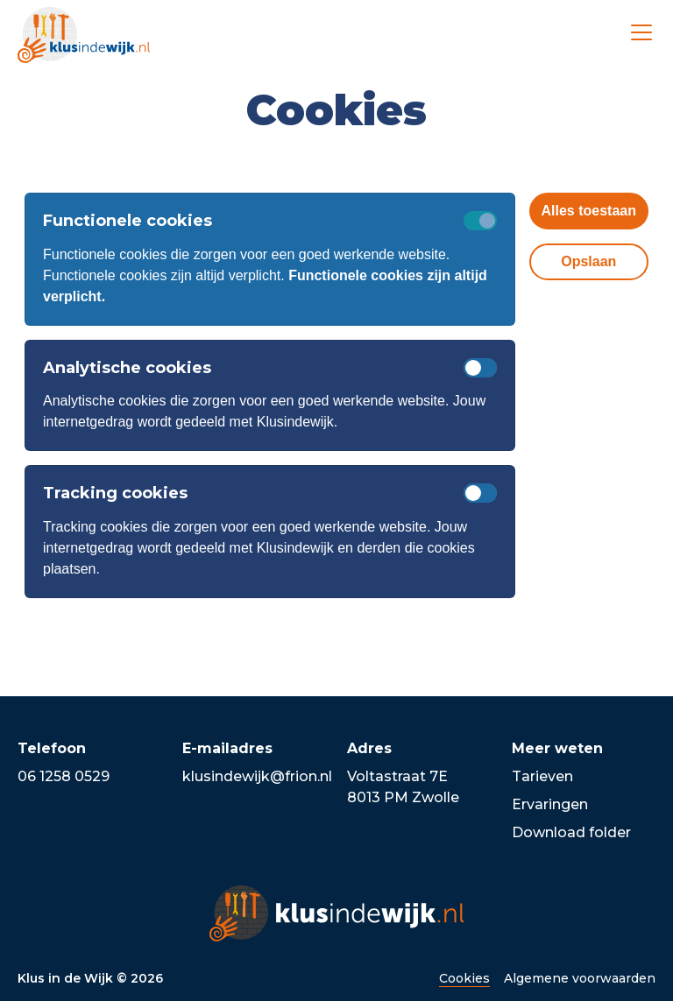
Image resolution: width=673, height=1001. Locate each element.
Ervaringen (550, 804)
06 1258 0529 (64, 776)
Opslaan (588, 261)
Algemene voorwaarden (579, 978)
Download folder (571, 832)
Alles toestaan (589, 210)
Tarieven (542, 776)
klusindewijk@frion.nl (257, 776)
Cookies (464, 978)
